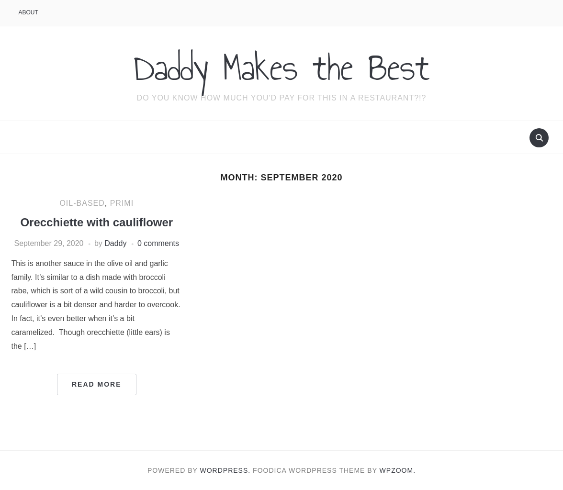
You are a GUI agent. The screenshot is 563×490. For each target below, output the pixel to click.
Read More (97, 384)
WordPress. (225, 470)
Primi (122, 203)
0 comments (158, 243)
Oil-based (81, 203)
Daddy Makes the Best (282, 67)
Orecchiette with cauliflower (96, 222)
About (28, 12)
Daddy (115, 243)
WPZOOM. (398, 470)
